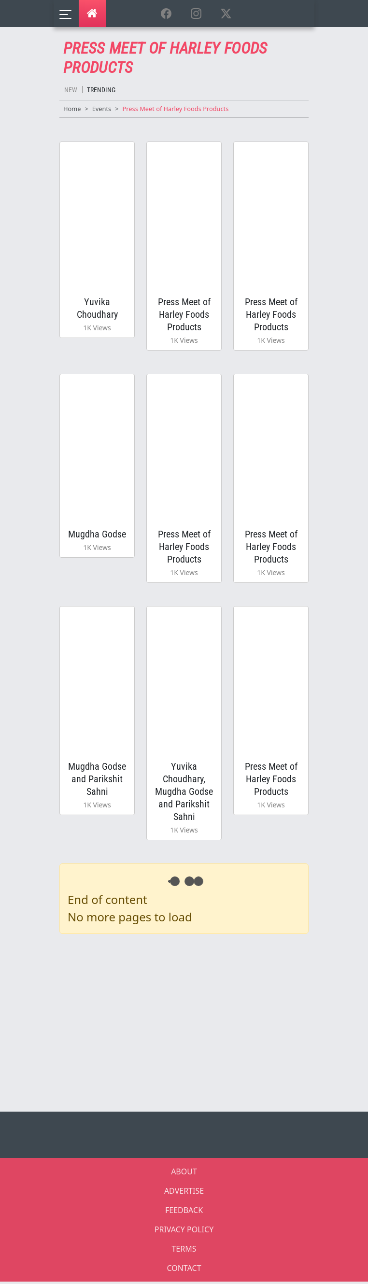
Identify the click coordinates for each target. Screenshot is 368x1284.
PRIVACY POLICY (184, 1232)
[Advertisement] (189, 1023)
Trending (101, 90)
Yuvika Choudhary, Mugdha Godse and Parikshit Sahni (184, 793)
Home (72, 108)
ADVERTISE (184, 1193)
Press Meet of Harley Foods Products (184, 314)
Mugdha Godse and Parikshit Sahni (97, 780)
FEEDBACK (184, 1212)
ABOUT (184, 1174)
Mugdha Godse (97, 535)
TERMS (183, 1251)
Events (102, 108)
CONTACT (184, 1270)
